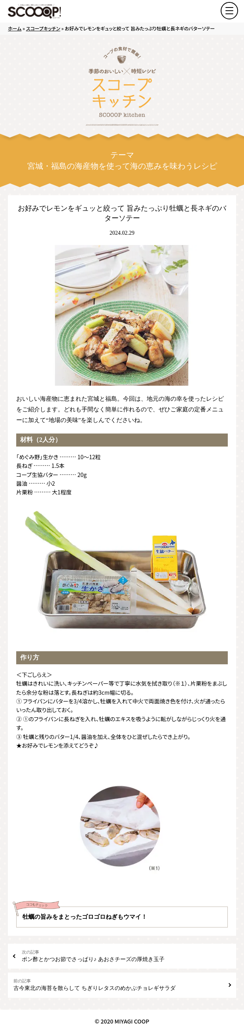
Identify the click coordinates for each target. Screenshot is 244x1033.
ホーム (14, 28)
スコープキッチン (43, 28)
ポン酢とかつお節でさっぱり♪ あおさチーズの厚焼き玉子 (126, 955)
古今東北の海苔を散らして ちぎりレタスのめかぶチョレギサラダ (117, 984)
